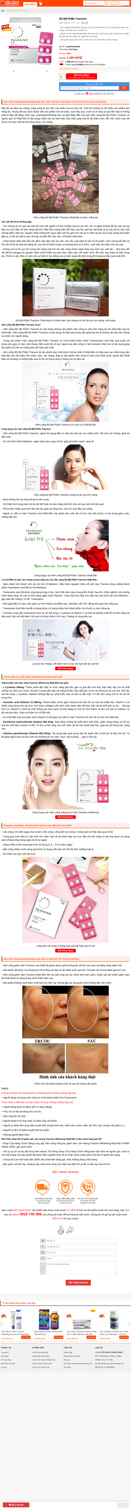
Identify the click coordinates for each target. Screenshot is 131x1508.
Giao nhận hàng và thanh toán (44, 1360)
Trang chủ (5, 1352)
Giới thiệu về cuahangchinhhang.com (78, 1364)
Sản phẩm (5, 1356)
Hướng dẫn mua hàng (40, 1356)
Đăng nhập (68, 1352)
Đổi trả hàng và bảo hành (42, 1364)
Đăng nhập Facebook (72, 1356)
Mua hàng (25, 1337)
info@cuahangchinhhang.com (112, 1364)
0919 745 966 (115, 3)
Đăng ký (67, 1360)
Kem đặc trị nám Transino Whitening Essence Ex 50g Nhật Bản (14, 1334)
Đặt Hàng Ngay (81, 76)
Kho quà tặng (6, 1360)
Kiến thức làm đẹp (8, 1364)
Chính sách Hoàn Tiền (40, 1367)
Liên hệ (4, 1367)
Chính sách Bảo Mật (40, 1352)
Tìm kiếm (67, 1367)
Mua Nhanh (16, 1505)
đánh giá (84, 23)
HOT (93, 1311)
